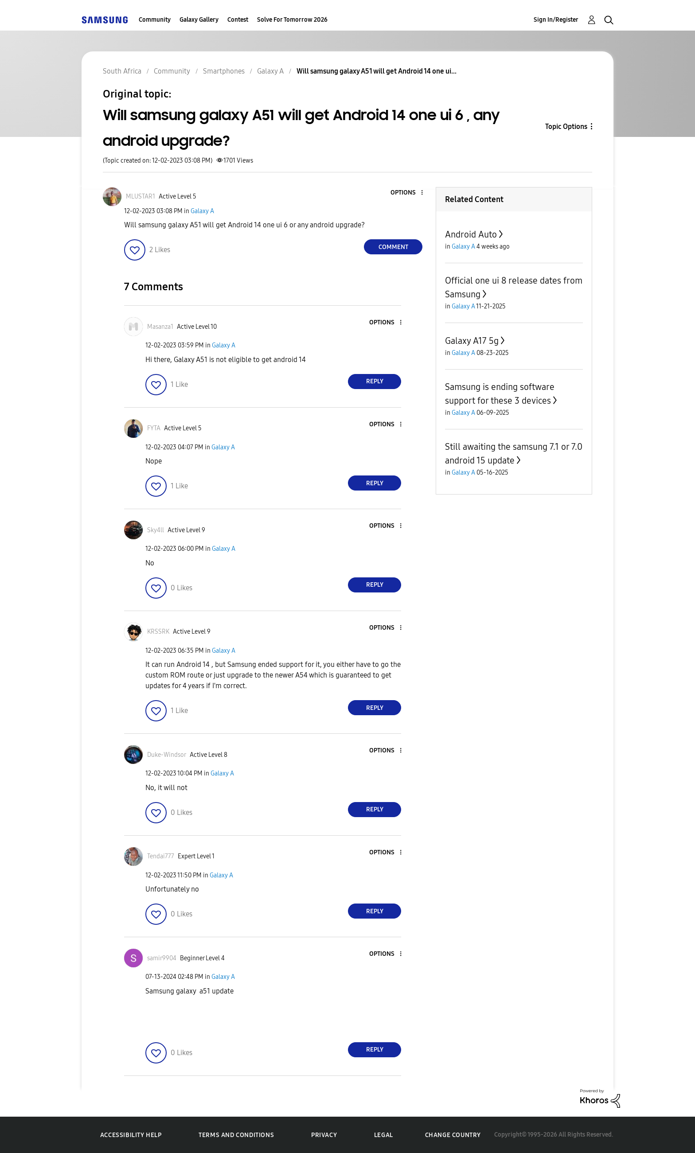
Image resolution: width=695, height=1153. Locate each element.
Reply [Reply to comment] (374, 381)
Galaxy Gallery (199, 19)
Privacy (324, 1135)
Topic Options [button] (566, 126)
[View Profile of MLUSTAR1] (140, 196)
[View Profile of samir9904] (161, 958)
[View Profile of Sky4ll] (155, 530)
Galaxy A (202, 211)
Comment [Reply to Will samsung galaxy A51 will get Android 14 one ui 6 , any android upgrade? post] (393, 247)
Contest (237, 19)
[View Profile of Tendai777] (160, 856)
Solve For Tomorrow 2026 (292, 19)
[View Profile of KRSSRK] (158, 631)
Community (155, 19)
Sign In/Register (556, 19)
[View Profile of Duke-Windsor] (166, 755)
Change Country (453, 1135)
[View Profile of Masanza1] (160, 327)
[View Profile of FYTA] (153, 428)
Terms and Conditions (236, 1135)
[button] (407, 193)
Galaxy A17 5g (472, 340)
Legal (383, 1135)
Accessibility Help (131, 1135)
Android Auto (471, 234)
